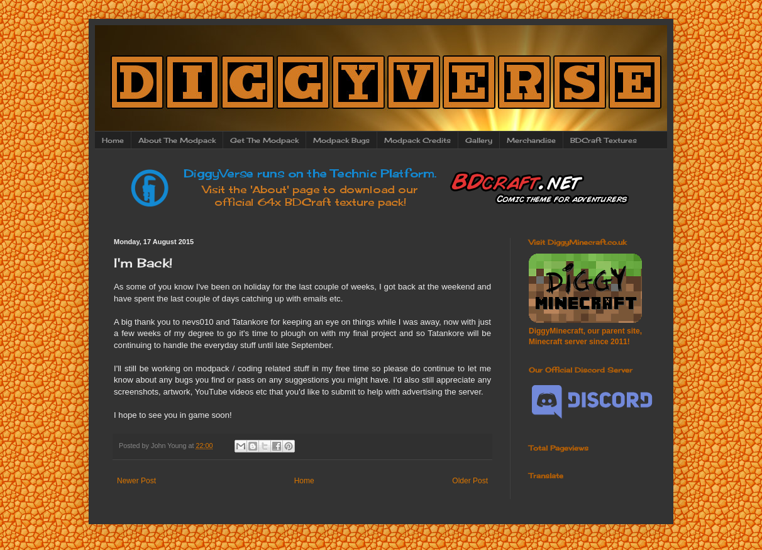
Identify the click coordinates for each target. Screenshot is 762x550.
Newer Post (136, 480)
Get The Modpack (264, 140)
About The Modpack (177, 140)
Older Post (470, 480)
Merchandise (531, 140)
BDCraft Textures (603, 140)
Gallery (478, 140)
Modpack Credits (417, 140)
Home (113, 140)
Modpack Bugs (341, 140)
